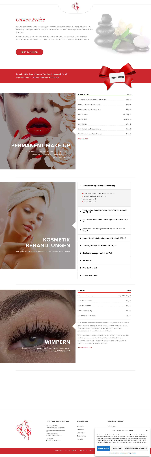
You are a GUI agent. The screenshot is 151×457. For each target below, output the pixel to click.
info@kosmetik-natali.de (56, 434)
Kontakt (80, 442)
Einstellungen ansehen (136, 448)
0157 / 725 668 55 (55, 439)
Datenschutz (124, 453)
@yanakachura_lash (85, 351)
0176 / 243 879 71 (54, 444)
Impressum (132, 453)
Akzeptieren (103, 448)
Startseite (80, 430)
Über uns (80, 433)
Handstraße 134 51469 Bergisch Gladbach (55, 430)
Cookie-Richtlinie (114, 453)
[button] (147, 430)
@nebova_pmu (83, 142)
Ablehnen (117, 448)
